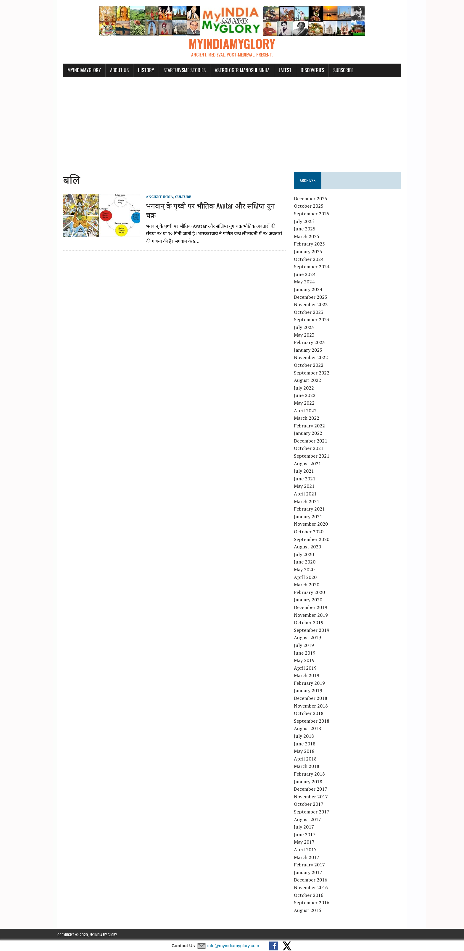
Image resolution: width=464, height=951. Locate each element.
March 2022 (308, 418)
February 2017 (311, 865)
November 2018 (313, 706)
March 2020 (308, 585)
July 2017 (306, 827)
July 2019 (306, 645)
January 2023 (310, 350)
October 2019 (311, 622)
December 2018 (312, 698)
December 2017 (312, 789)
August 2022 (309, 380)
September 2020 (313, 539)
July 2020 (306, 554)
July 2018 (306, 736)
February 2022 (311, 426)
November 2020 (313, 524)
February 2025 (311, 244)
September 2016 (313, 903)
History (140, 70)
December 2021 (312, 441)
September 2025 (313, 214)
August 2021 (309, 464)
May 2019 (306, 660)
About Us (113, 70)
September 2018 (313, 721)
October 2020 (311, 532)
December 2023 (312, 297)
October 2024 (311, 259)
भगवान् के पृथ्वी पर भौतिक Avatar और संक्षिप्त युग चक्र (210, 206)
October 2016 (311, 895)
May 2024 (306, 282)
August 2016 (309, 910)
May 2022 (306, 403)
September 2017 (313, 812)
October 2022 (311, 365)
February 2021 (311, 509)
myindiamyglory (78, 70)
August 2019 (309, 638)
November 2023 (313, 304)
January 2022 (310, 433)
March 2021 (308, 501)
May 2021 (306, 486)
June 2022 (307, 396)
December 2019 (312, 607)
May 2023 (306, 335)
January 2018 (310, 782)
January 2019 (310, 691)
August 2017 (309, 819)
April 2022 (307, 411)
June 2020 (307, 562)
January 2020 (310, 600)
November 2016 (313, 887)
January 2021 (310, 517)
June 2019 (307, 653)
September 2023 (313, 320)
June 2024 (307, 274)
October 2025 (311, 206)
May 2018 (306, 751)
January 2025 (310, 251)
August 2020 (309, 547)
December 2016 (312, 880)
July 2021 (306, 471)
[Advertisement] (232, 121)
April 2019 (307, 668)
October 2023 (311, 312)
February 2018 (311, 774)
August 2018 (309, 729)
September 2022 (313, 373)
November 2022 (313, 358)
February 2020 (311, 592)
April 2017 (307, 850)
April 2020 (307, 577)
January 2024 (310, 289)
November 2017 (313, 797)
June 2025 (307, 229)
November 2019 (313, 615)
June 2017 (307, 834)
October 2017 (311, 804)
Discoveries (306, 70)
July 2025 (306, 221)
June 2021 (307, 479)
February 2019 (311, 683)
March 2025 (308, 236)
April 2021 (307, 494)
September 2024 (313, 267)
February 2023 (311, 342)
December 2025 (312, 199)
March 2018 (308, 766)
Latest (279, 70)
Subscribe (338, 70)
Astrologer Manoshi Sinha (236, 70)
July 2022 (306, 388)
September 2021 (313, 456)
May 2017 (306, 842)
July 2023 (306, 327)
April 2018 (307, 759)
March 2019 (308, 676)
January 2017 (310, 872)
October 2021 (311, 448)
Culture (177, 197)
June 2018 (307, 744)
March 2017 (308, 857)
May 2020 (306, 569)
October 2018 (311, 714)
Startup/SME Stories (179, 70)
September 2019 (313, 630)
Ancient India (153, 197)
